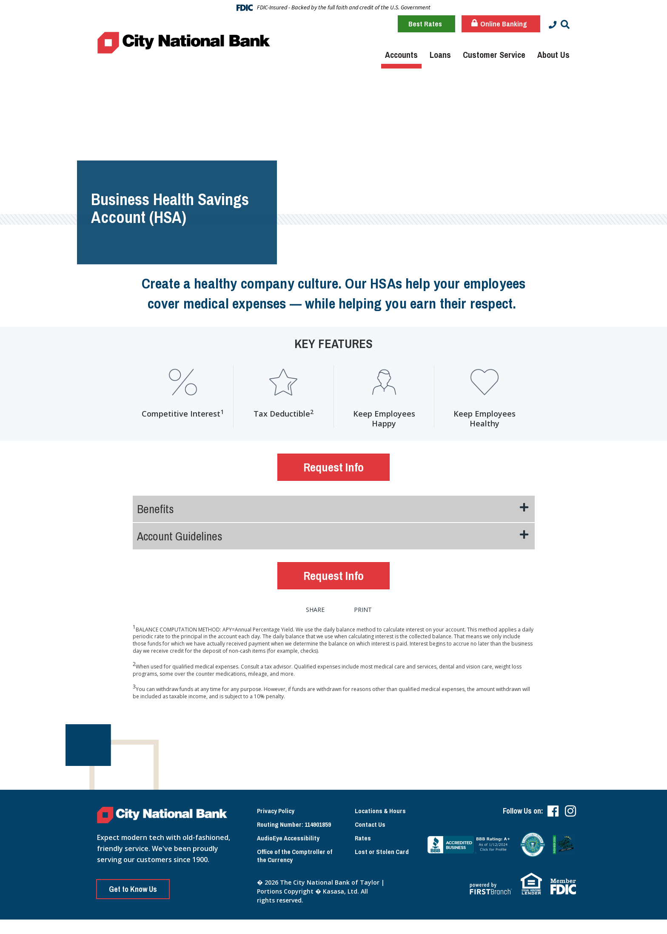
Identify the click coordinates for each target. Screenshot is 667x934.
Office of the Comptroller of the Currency (297, 855)
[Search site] (565, 24)
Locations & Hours (382, 807)
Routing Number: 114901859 (295, 821)
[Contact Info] (551, 24)
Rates (363, 836)
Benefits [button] (155, 507)
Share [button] (314, 606)
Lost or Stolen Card (285, 873)
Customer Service (494, 54)
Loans (440, 54)
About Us (553, 54)
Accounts (401, 54)
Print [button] (372, 606)
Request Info (333, 467)
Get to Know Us (135, 885)
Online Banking (498, 24)
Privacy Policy (277, 807)
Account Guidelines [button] (179, 534)
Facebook (553, 807)
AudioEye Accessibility (289, 836)
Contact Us (371, 821)
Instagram (570, 807)
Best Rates (424, 24)
